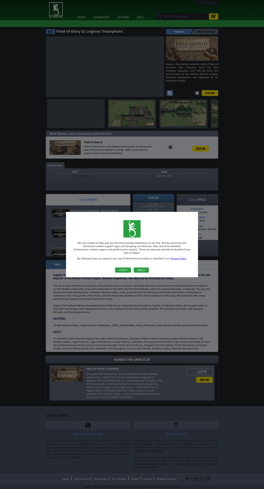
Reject (141, 270)
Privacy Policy (178, 258)
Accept (123, 270)
